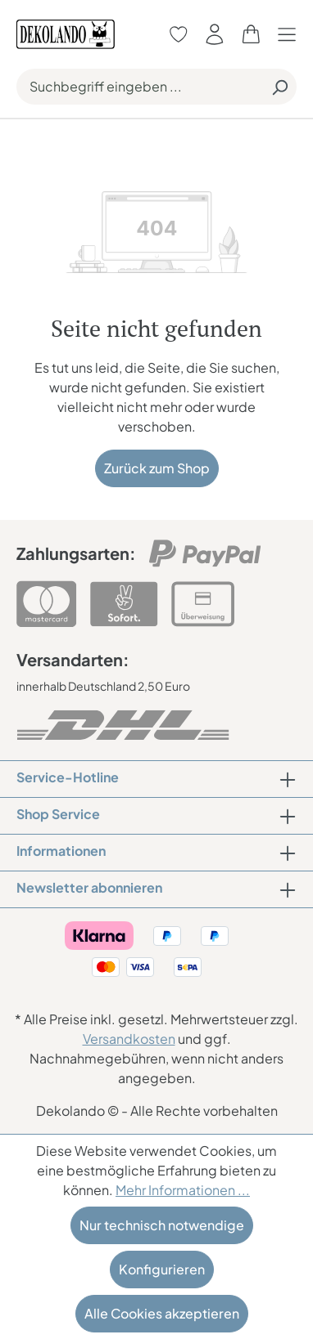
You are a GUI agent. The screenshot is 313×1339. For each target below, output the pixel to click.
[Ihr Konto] (215, 34)
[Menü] (291, 34)
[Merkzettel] (179, 34)
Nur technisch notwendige (161, 1225)
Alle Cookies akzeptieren (161, 1313)
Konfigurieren (162, 1269)
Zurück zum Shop (157, 468)
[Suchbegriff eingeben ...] (139, 87)
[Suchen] (279, 87)
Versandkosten (129, 1038)
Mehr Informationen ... (183, 1189)
